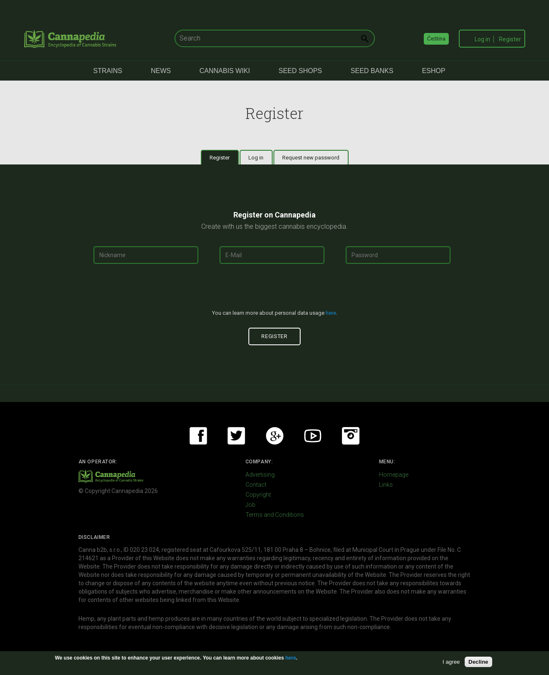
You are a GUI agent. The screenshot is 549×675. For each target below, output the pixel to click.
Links (386, 484)
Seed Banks (372, 70)
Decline (478, 662)
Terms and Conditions (274, 514)
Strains (107, 70)
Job (250, 504)
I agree (451, 662)
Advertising (260, 474)
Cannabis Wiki (225, 70)
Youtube (312, 435)
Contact (255, 484)
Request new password (310, 157)
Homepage (393, 474)
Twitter (236, 435)
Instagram (350, 435)
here (331, 313)
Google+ (274, 435)
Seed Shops (300, 70)
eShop (433, 70)
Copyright (258, 494)
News (161, 70)
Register (510, 39)
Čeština (436, 38)
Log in (482, 39)
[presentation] (274, 290)
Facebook (198, 435)
